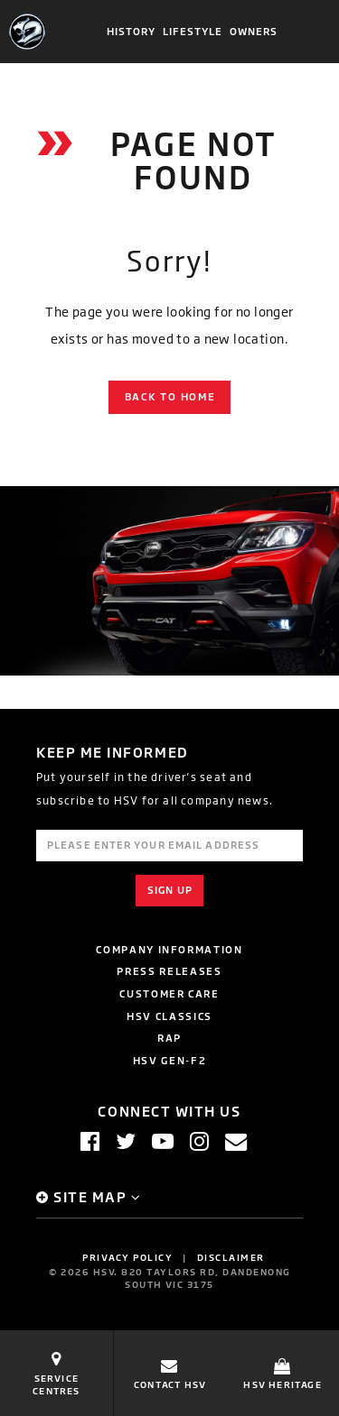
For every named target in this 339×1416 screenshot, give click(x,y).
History (131, 31)
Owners (254, 31)
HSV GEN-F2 (170, 1060)
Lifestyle (193, 31)
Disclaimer (231, 1257)
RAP (169, 1038)
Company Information (169, 949)
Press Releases (169, 971)
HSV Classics (169, 1016)
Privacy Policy (127, 1257)
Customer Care (169, 993)
